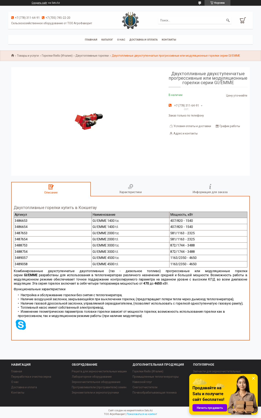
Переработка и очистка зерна (31, 376)
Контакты (169, 39)
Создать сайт (39, 2)
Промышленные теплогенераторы (156, 376)
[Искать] (228, 20)
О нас (121, 39)
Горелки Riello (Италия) (57, 55)
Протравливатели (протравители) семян (99, 387)
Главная (91, 39)
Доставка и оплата (143, 39)
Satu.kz (148, 410)
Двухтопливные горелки (92, 55)
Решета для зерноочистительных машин (99, 371)
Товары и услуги (28, 55)
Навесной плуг (142, 382)
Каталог (107, 39)
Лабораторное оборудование (92, 376)
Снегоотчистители (145, 387)
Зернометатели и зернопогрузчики (95, 392)
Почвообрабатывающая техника (155, 392)
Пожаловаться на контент (142, 414)
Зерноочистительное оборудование (96, 382)
